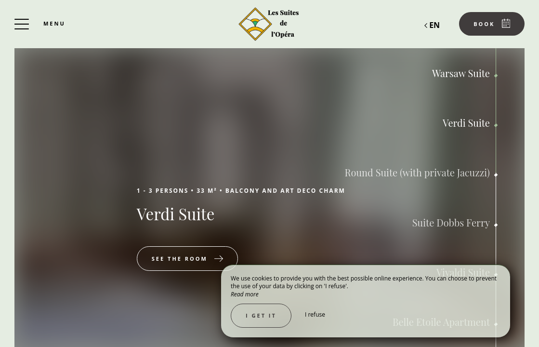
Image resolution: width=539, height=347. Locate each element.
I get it (261, 315)
